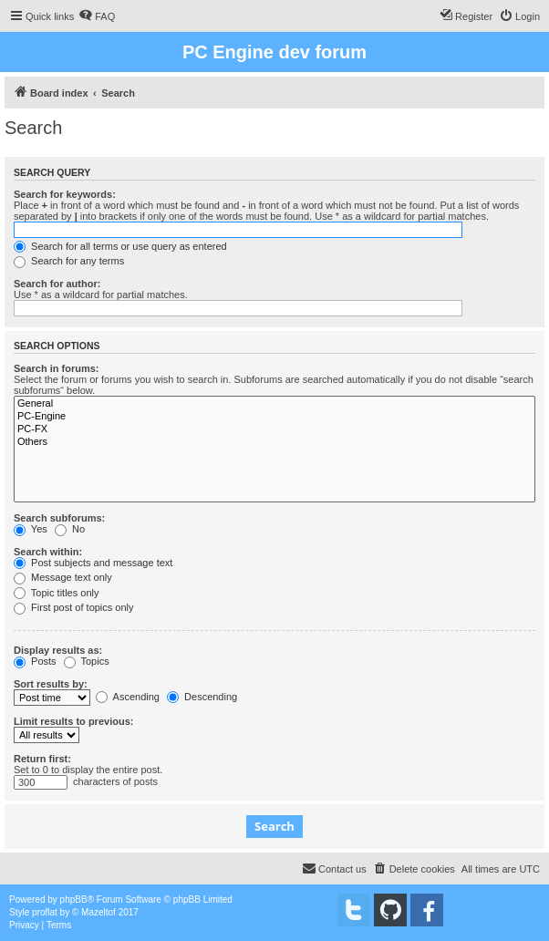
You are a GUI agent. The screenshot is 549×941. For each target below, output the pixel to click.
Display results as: (58, 650)
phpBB (74, 899)
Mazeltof (98, 912)
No (70, 528)
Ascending (128, 696)
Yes (30, 528)
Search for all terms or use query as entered (120, 246)
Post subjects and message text (93, 562)
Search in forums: (56, 368)
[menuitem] (96, 16)
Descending (202, 696)
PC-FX (274, 429)
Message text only (63, 577)
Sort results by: (51, 683)
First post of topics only (74, 607)
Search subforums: (59, 517)
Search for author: (57, 283)
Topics (86, 661)
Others (274, 442)
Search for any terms (69, 260)
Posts (35, 661)
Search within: (48, 551)
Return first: (42, 758)
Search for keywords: (65, 194)
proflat (44, 912)
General (274, 404)
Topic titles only (56, 592)
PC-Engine (274, 416)
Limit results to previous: (73, 721)
